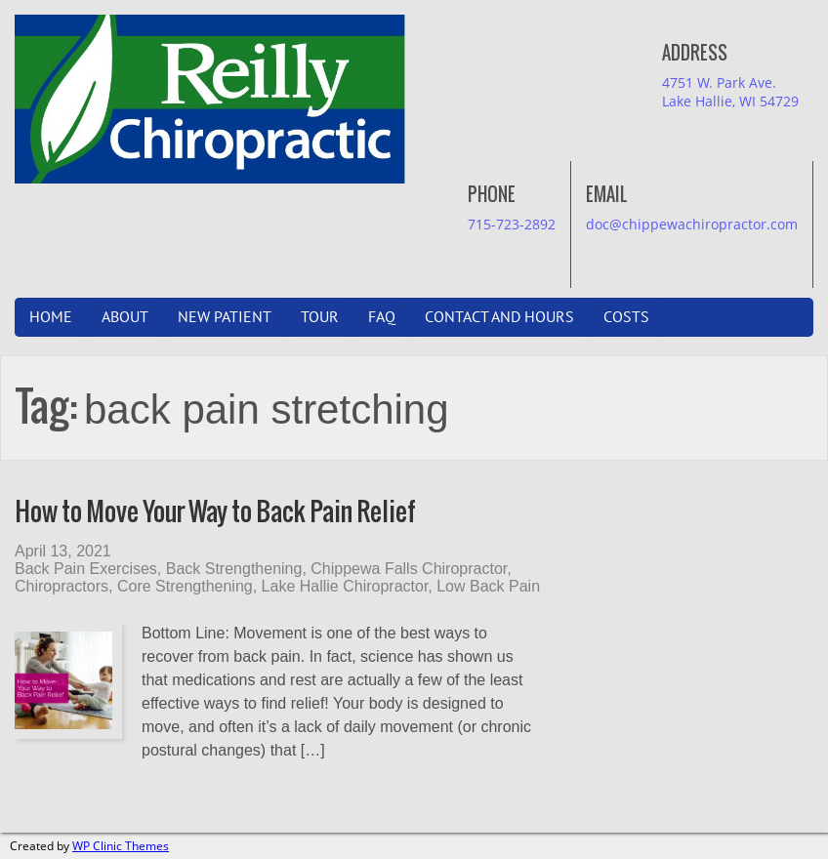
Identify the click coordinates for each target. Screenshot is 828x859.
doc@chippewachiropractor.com (692, 224)
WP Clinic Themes (120, 846)
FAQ (381, 317)
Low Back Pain (488, 586)
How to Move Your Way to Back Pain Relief (215, 511)
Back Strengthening (234, 568)
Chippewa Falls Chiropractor (408, 568)
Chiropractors (61, 586)
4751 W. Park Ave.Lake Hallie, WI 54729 (730, 91)
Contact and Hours (499, 317)
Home (50, 317)
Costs (626, 317)
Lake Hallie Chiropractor (345, 586)
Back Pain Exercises (86, 568)
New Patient (224, 317)
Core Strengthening (185, 586)
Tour (320, 317)
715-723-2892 (512, 224)
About (125, 317)
